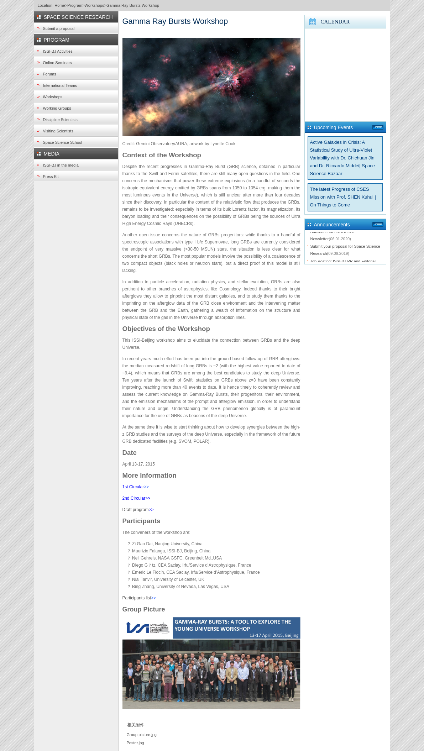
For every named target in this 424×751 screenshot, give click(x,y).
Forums (49, 74)
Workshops (94, 5)
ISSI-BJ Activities (58, 51)
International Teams (60, 85)
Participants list (136, 597)
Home (59, 5)
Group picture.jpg (142, 734)
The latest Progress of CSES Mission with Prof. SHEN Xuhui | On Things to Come (343, 197)
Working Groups (57, 108)
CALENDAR (335, 22)
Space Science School (62, 142)
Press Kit (51, 176)
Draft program (135, 509)
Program (74, 5)
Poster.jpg (135, 743)
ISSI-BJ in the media (61, 165)
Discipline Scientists (60, 119)
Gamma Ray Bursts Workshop (132, 5)
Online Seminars (57, 63)
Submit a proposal (59, 28)
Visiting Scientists (58, 131)
